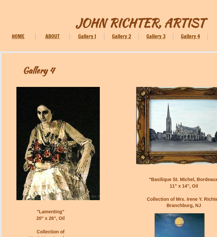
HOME (18, 36)
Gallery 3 (155, 36)
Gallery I (87, 36)
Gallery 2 (121, 36)
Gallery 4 (190, 36)
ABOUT (52, 36)
